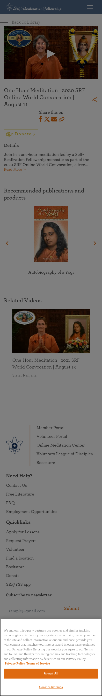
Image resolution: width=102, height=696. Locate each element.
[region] (51, 657)
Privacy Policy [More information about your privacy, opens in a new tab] (15, 663)
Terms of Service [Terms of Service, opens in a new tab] (38, 663)
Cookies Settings (51, 687)
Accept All (51, 673)
